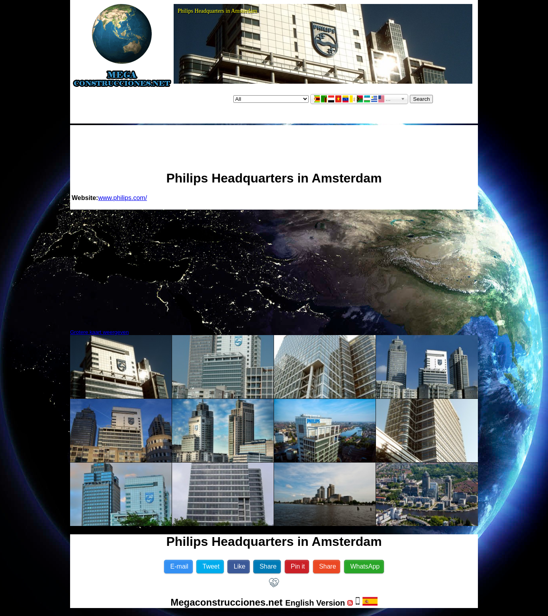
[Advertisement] (274, 145)
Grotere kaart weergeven (99, 332)
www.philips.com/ (122, 197)
